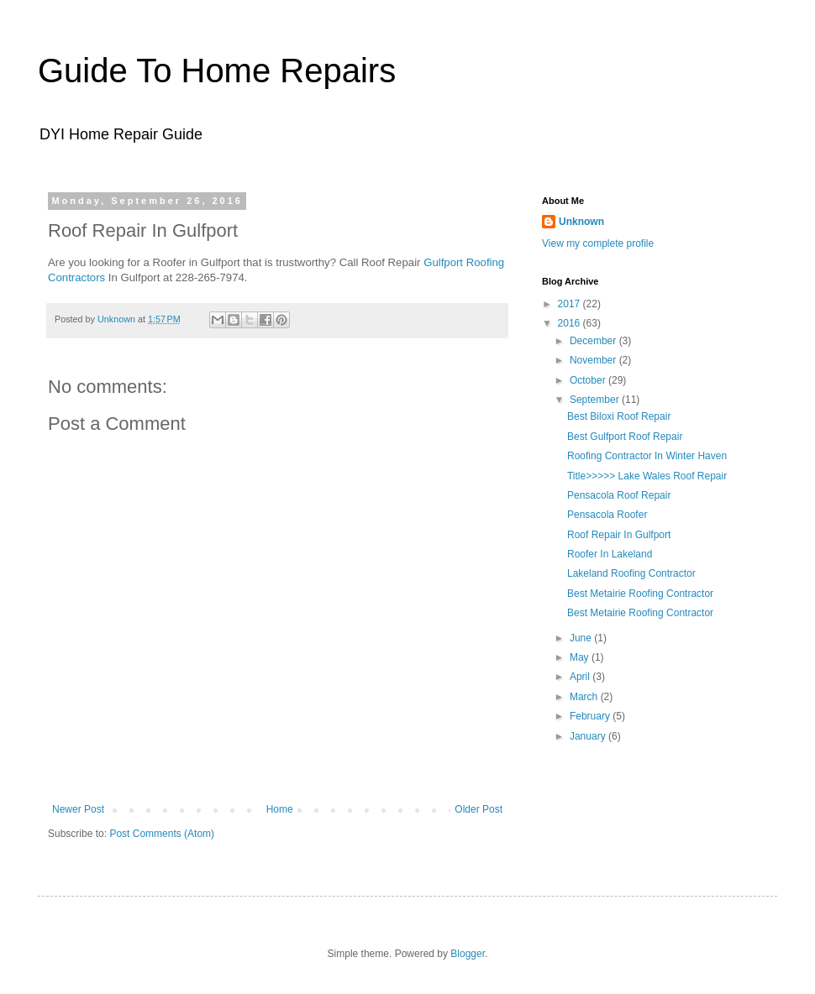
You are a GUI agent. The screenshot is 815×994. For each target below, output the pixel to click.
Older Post (478, 809)
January (589, 736)
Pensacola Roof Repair (618, 495)
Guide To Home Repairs (217, 70)
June (582, 638)
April (581, 677)
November (594, 360)
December (594, 341)
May (581, 657)
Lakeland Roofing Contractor (631, 573)
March (585, 697)
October (589, 380)
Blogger (467, 954)
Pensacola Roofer (607, 515)
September (596, 399)
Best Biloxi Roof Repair (618, 416)
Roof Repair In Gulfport (618, 535)
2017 (570, 304)
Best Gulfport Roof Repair (624, 436)
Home (279, 809)
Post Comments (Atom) (161, 834)
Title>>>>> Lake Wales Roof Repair (647, 476)
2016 (570, 323)
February (591, 716)
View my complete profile (598, 243)
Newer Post (78, 809)
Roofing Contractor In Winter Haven (647, 456)
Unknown (581, 222)
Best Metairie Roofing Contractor (640, 593)
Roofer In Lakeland (609, 554)
